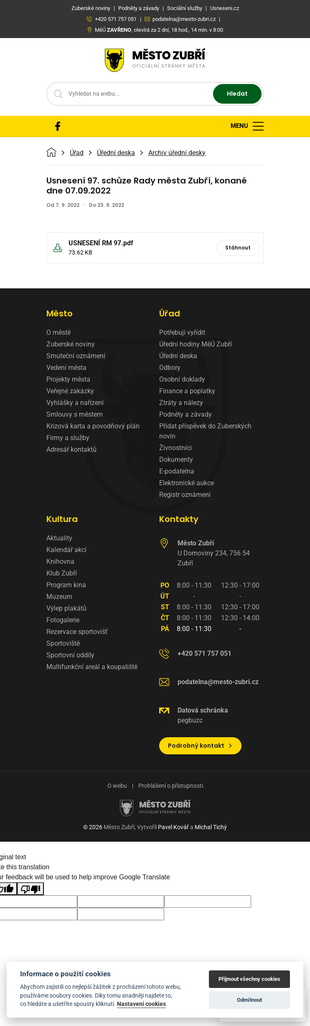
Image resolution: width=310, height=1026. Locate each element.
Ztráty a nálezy (181, 403)
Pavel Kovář (173, 827)
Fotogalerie (62, 620)
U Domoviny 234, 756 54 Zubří (214, 553)
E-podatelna (176, 471)
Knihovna (60, 561)
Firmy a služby (67, 438)
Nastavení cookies (141, 1004)
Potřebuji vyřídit (182, 332)
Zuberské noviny (70, 344)
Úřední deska (116, 153)
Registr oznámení (185, 495)
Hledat (237, 93)
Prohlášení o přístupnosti (170, 785)
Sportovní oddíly (70, 655)
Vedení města (66, 368)
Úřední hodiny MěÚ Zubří (195, 344)
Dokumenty (176, 459)
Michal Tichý (211, 827)
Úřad (77, 153)
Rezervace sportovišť (77, 632)
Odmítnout (249, 1000)
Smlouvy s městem (74, 414)
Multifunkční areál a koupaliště (91, 667)
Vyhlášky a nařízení (75, 403)
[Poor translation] (30, 888)
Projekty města (68, 379)
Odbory (169, 368)
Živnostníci (175, 448)
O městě (58, 332)
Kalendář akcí (66, 550)
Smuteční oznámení (75, 356)
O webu (117, 785)
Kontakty (178, 519)
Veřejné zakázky (70, 391)
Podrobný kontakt (200, 745)
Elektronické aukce (186, 483)
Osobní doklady (182, 379)
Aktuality (59, 538)
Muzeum (59, 597)
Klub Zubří (61, 573)
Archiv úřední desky (177, 153)
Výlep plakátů (66, 608)
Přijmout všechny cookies (249, 979)
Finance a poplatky (187, 391)
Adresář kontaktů (71, 449)
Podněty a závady (185, 414)
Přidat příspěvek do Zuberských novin (205, 431)
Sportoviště (63, 643)
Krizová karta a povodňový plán (93, 426)
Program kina (66, 585)
